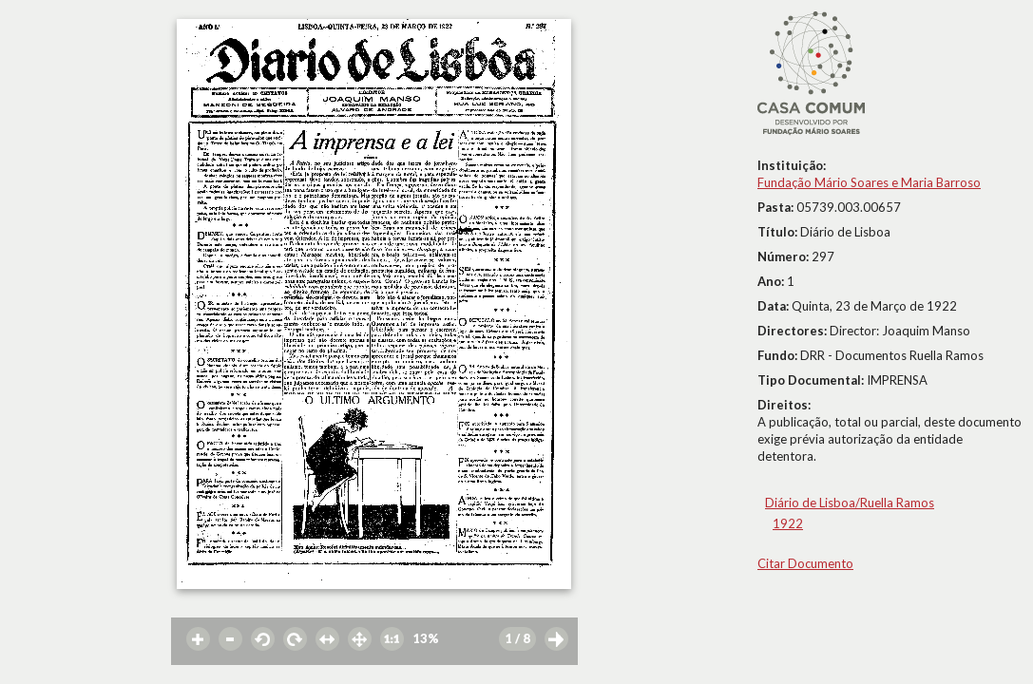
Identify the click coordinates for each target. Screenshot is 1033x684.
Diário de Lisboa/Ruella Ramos (849, 502)
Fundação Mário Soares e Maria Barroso (869, 182)
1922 (788, 523)
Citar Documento (805, 563)
